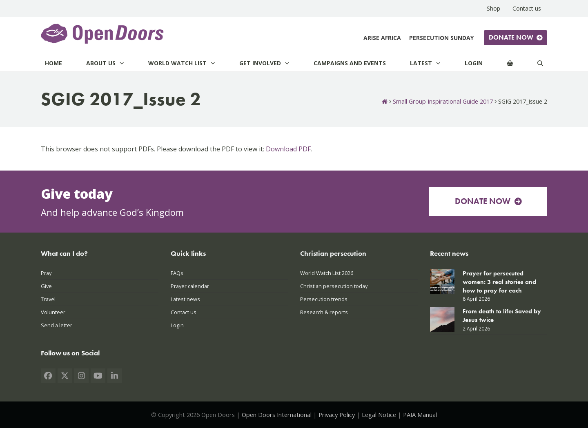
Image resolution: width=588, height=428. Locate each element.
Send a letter (56, 325)
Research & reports (324, 312)
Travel (48, 299)
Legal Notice (379, 414)
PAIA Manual (420, 414)
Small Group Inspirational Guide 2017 (443, 101)
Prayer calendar (190, 286)
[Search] (540, 63)
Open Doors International (277, 414)
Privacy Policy (336, 414)
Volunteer (53, 312)
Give (46, 286)
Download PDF (288, 148)
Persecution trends (323, 299)
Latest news (185, 299)
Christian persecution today (334, 286)
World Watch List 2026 (326, 273)
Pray (46, 273)
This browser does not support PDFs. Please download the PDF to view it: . (176, 148)
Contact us (183, 312)
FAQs (177, 273)
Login (177, 325)
